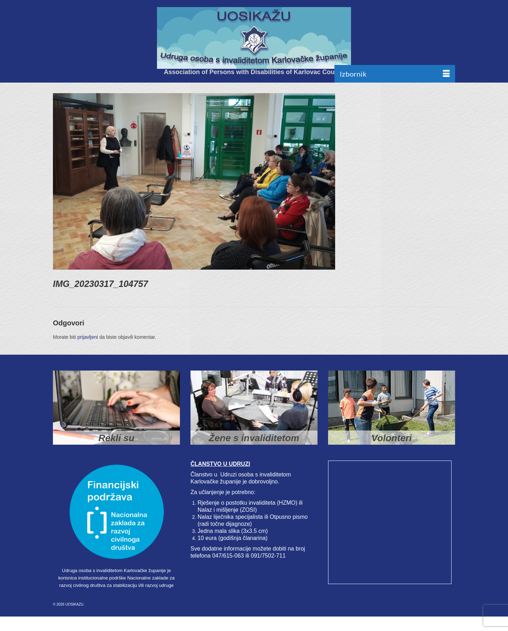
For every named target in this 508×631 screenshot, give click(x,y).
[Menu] (394, 74)
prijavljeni (87, 337)
